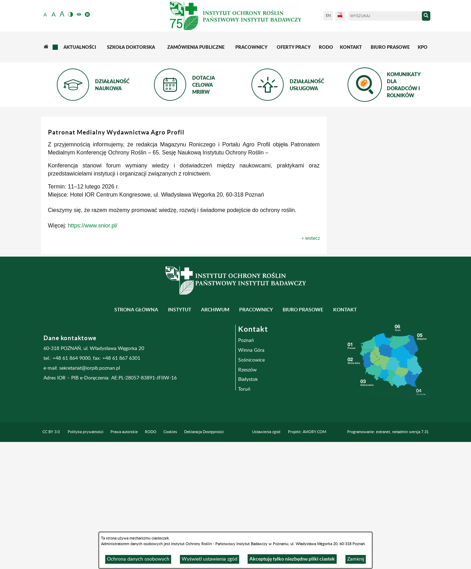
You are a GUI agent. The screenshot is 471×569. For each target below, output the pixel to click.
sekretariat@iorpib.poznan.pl (89, 495)
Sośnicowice (251, 486)
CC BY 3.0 (51, 559)
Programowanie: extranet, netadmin (388, 559)
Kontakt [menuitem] (345, 436)
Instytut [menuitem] (179, 436)
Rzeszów (247, 496)
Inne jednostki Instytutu (73, 168)
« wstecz (414, 238)
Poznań (246, 467)
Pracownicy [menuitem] (256, 436)
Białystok (248, 506)
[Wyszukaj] (385, 16)
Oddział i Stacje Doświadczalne (75, 190)
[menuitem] (46, 47)
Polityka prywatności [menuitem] (85, 559)
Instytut (66, 132)
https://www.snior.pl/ (196, 226)
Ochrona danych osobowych (138, 559)
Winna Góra (251, 477)
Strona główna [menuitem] (136, 436)
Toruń (244, 516)
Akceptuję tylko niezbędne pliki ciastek (292, 559)
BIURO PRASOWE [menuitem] (303, 436)
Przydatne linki (75, 227)
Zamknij (355, 559)
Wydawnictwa (74, 210)
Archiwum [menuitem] (215, 436)
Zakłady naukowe (78, 148)
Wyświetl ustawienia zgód (209, 559)
